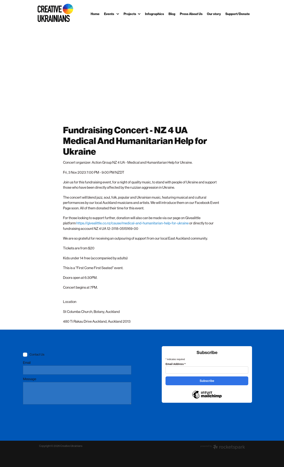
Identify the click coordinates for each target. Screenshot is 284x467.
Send (32, 414)
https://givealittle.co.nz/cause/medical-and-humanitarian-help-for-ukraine (132, 223)
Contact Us (37, 354)
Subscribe (207, 380)
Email (27, 363)
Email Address (175, 364)
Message (29, 379)
